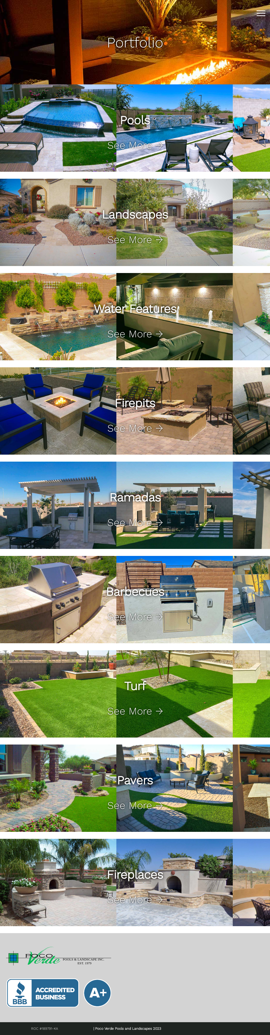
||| (262, 13)
